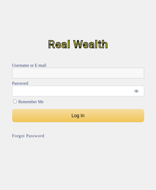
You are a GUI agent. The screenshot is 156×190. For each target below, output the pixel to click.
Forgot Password (28, 136)
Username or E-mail (29, 65)
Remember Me (28, 101)
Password (20, 83)
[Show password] (136, 91)
